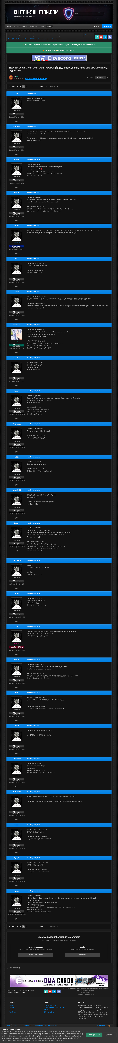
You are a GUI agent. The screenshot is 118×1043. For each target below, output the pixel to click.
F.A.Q (42, 26)
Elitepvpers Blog (49, 1012)
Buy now (17, 26)
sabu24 (16, 659)
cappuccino (16, 126)
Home (9, 26)
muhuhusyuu (17, 325)
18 (16, 786)
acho (16, 259)
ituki (16, 692)
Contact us (31, 990)
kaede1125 (16, 358)
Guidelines (77, 1036)
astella (17, 593)
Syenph (16, 858)
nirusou (16, 193)
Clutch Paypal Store (50, 1005)
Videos (12, 1008)
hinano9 (16, 391)
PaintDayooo (17, 560)
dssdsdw (17, 523)
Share (90, 77)
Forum (49, 26)
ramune (16, 159)
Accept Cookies (94, 1035)
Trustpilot (12, 1012)
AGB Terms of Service (13, 992)
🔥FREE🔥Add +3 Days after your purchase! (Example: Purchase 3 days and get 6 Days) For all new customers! (57, 45)
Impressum (23, 990)
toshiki (17, 226)
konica (17, 292)
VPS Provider (48, 1010)
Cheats (12, 1005)
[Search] (81, 14)
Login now (82, 954)
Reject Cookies (109, 1035)
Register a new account (35, 954)
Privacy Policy (11, 990)
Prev (13, 86)
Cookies (23, 992)
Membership (34, 26)
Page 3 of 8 (54, 86)
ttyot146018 (17, 792)
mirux (17, 891)
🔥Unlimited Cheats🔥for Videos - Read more (57, 50)
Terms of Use (64, 1036)
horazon (16, 825)
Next (42, 86)
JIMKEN (16, 726)
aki (17, 626)
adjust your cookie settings (61, 1038)
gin (17, 93)
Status (24, 26)
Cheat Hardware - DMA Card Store (54, 1008)
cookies (14, 1038)
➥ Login (97, 26)
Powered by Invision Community (85, 994)
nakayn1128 (17, 759)
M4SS (17, 457)
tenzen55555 (17, 490)
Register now (107, 26)
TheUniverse (17, 424)
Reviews (12, 1010)
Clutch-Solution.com (75, 988)
